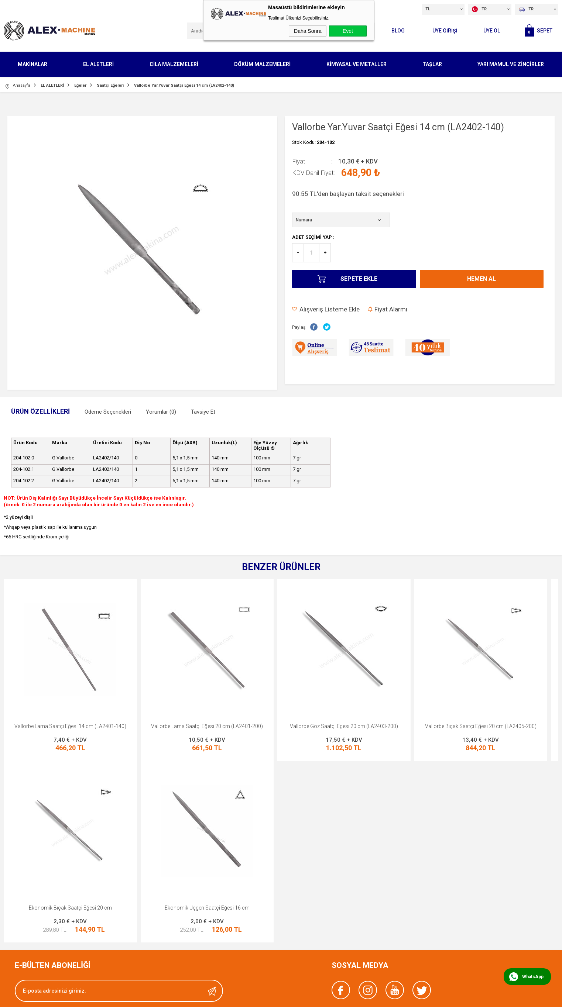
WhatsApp (533, 977)
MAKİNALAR (32, 64)
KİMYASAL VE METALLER (356, 64)
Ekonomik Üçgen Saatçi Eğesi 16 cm (70, 908)
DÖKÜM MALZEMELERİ (262, 64)
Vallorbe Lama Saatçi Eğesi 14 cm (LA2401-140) (70, 726)
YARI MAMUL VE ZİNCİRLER (510, 64)
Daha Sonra (308, 31)
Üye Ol (491, 31)
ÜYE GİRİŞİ (444, 31)
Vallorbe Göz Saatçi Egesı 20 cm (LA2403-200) (344, 726)
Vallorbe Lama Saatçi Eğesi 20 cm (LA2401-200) (207, 726)
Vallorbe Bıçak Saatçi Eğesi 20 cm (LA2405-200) (481, 726)
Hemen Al (481, 278)
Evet (348, 31)
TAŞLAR (432, 64)
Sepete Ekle (358, 278)
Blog (398, 31)
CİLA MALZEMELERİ (174, 64)
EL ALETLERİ (98, 64)
